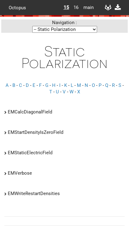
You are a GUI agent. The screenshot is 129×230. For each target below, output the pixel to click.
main (86, 7)
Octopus (17, 7)
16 (75, 7)
